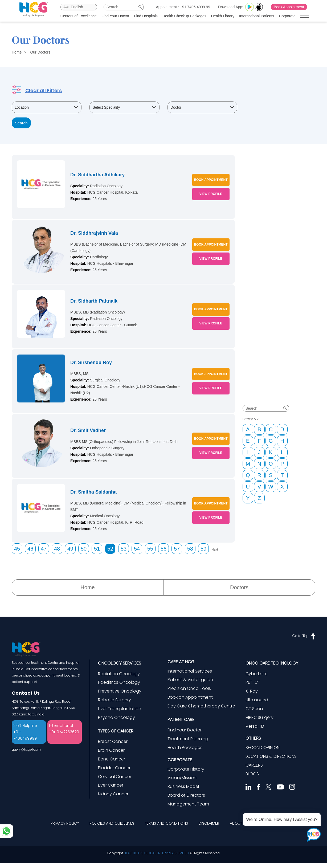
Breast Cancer (113, 741)
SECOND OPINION (263, 747)
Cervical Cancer (114, 777)
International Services (189, 671)
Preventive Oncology (119, 691)
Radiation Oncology (119, 674)
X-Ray (252, 691)
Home (17, 52)
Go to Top (303, 636)
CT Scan (254, 709)
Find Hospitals (148, 16)
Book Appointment (291, 7)
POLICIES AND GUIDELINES (111, 823)
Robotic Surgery (114, 700)
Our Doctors (40, 52)
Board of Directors (186, 795)
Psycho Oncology (116, 717)
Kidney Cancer (113, 794)
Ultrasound (257, 700)
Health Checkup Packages (186, 16)
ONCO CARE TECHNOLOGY (272, 663)
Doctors (239, 587)
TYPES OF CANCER (115, 731)
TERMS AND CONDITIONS (166, 823)
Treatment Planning (187, 739)
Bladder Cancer (114, 768)
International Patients (258, 16)
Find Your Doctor (117, 16)
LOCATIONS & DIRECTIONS (271, 756)
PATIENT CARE (180, 720)
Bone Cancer (111, 759)
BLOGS (252, 774)
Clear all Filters (43, 90)
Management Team (188, 804)
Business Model (183, 786)
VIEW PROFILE (210, 194)
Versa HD (255, 726)
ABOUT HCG (241, 823)
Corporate (289, 16)
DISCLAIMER (209, 823)
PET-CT (253, 682)
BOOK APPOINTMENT (210, 180)
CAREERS (254, 765)
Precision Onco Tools (189, 688)
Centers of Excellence (80, 16)
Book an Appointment (190, 697)
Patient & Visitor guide (190, 680)
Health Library (224, 16)
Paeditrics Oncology (119, 682)
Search (21, 123)
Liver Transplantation (119, 709)
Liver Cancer (110, 785)
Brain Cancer (111, 750)
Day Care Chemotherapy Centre (201, 706)
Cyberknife (257, 674)
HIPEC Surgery (259, 717)
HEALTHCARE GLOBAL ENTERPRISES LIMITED (156, 853)
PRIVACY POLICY (65, 823)
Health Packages (184, 747)
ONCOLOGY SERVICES (119, 663)
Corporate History (185, 769)
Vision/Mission (182, 778)
